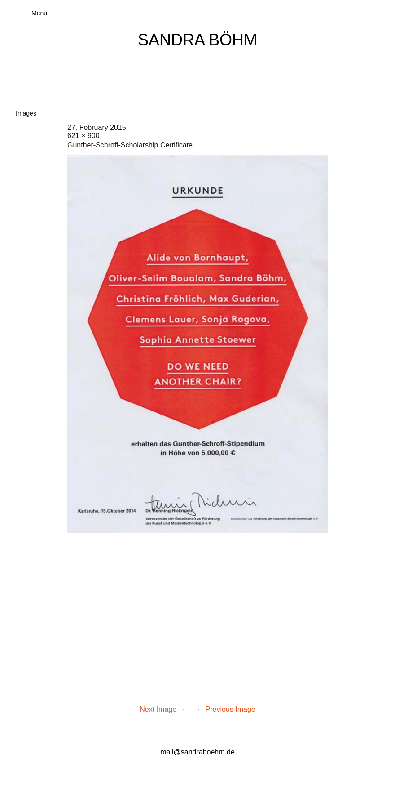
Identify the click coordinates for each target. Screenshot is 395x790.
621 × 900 (83, 135)
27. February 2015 (96, 127)
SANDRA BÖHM (197, 40)
